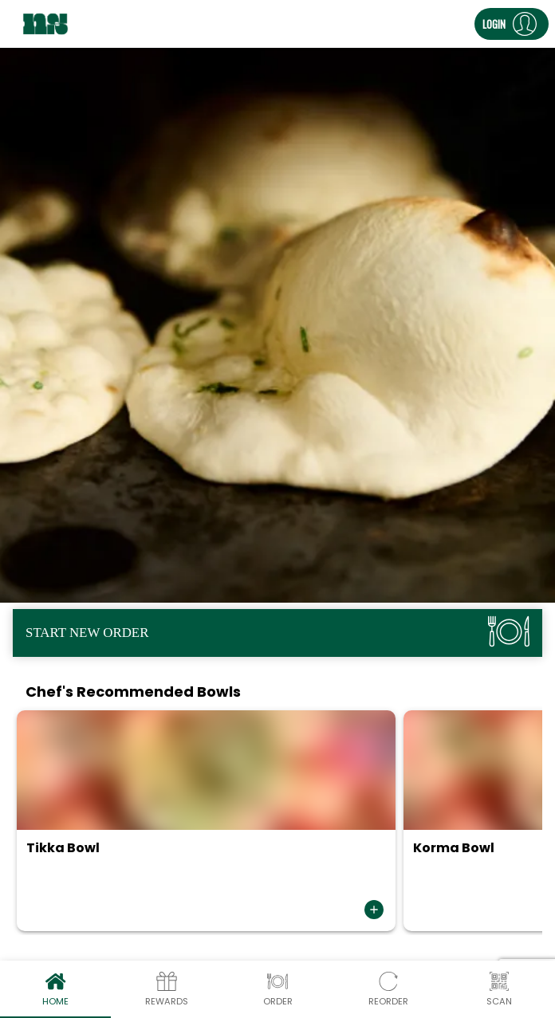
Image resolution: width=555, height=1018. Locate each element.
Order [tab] (277, 989)
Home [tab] (55, 989)
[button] (511, 24)
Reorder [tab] (388, 989)
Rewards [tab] (166, 989)
